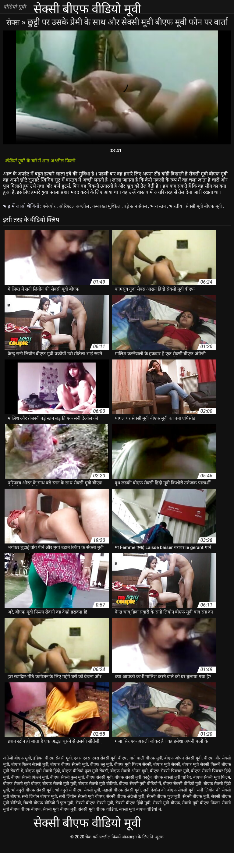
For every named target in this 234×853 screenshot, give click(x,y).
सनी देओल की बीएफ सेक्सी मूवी (169, 798)
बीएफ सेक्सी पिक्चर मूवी (169, 779)
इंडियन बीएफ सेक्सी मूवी (52, 766)
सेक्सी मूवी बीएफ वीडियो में (140, 817)
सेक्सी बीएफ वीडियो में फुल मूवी (48, 811)
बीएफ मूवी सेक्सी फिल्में (200, 772)
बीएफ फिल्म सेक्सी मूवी (29, 772)
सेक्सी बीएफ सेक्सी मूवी (94, 811)
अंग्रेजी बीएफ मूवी (17, 766)
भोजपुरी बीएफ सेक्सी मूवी (32, 798)
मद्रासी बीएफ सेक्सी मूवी (121, 798)
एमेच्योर (50, 208)
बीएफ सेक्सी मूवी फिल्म (211, 785)
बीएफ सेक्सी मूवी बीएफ (22, 791)
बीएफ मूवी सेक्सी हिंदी (42, 779)
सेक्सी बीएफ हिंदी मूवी (133, 811)
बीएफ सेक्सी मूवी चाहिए (172, 785)
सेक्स (14, 22)
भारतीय (182, 208)
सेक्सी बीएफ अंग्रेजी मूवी (125, 804)
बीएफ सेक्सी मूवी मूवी (59, 791)
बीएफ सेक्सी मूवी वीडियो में (140, 791)
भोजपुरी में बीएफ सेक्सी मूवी (78, 798)
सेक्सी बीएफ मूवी (196, 804)
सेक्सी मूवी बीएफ (166, 811)
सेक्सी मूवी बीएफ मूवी (211, 208)
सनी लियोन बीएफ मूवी (39, 804)
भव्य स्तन (164, 208)
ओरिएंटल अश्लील (76, 208)
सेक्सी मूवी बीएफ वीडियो (97, 817)
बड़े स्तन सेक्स (140, 208)
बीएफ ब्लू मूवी (101, 772)
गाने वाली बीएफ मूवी (145, 766)
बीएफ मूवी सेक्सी (166, 772)
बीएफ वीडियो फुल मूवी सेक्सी (85, 779)
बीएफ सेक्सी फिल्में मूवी (29, 785)
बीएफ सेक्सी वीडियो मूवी (182, 791)
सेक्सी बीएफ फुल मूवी (164, 804)
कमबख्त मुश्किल (109, 208)
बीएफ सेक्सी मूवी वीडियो (97, 791)
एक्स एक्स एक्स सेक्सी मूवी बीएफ (100, 766)
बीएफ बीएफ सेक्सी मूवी (69, 772)
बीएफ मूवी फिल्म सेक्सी (132, 772)
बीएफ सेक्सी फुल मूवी (67, 785)
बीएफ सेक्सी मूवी (99, 785)
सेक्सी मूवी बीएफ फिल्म (201, 811)
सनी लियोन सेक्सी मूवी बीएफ (82, 804)
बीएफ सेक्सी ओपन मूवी (129, 779)
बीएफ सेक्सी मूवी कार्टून (133, 785)
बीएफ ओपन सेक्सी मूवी (183, 766)
